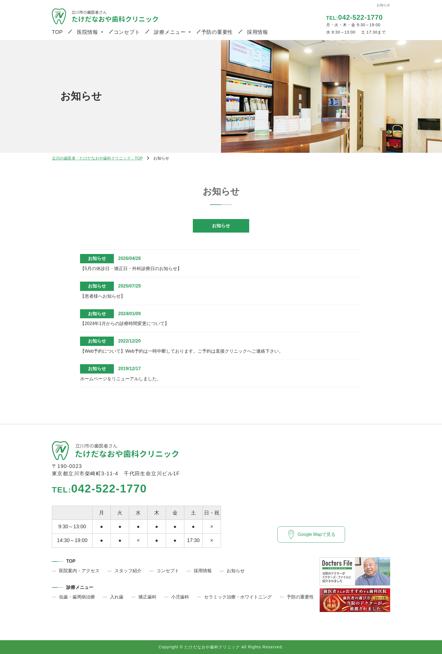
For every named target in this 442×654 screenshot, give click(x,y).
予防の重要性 (217, 32)
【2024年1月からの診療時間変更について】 (124, 323)
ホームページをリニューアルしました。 (120, 378)
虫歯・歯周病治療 (77, 597)
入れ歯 (116, 597)
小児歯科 (180, 597)
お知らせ (221, 225)
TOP (57, 32)
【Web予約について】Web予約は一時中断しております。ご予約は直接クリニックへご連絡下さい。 (181, 351)
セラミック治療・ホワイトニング (238, 597)
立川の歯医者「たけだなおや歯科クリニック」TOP (97, 158)
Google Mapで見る (316, 534)
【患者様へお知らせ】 (102, 296)
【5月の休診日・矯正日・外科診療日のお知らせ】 (131, 268)
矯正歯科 (147, 597)
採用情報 (257, 32)
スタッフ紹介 (128, 570)
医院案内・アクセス (79, 570)
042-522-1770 (99, 488)
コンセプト (127, 32)
